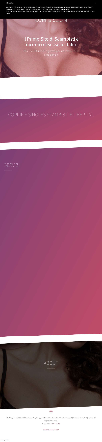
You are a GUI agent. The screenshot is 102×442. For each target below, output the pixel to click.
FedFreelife (55, 423)
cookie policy (65, 9)
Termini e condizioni (51, 429)
